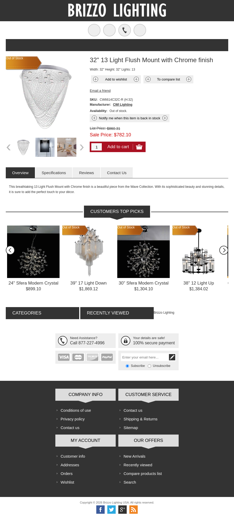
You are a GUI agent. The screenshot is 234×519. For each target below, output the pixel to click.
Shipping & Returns (140, 419)
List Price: (98, 128)
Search (130, 482)
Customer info (73, 456)
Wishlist (67, 482)
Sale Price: (101, 134)
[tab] (20, 172)
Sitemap (131, 427)
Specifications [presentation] (54, 172)
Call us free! (124, 30)
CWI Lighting (122, 104)
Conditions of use (76, 410)
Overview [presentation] (20, 172)
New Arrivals (134, 456)
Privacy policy (73, 419)
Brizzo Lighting (164, 312)
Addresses (70, 465)
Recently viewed (138, 465)
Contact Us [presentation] (116, 172)
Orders (67, 473)
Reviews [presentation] (86, 172)
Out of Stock (70, 227)
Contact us (70, 427)
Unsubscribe (162, 366)
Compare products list (143, 473)
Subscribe (138, 366)
